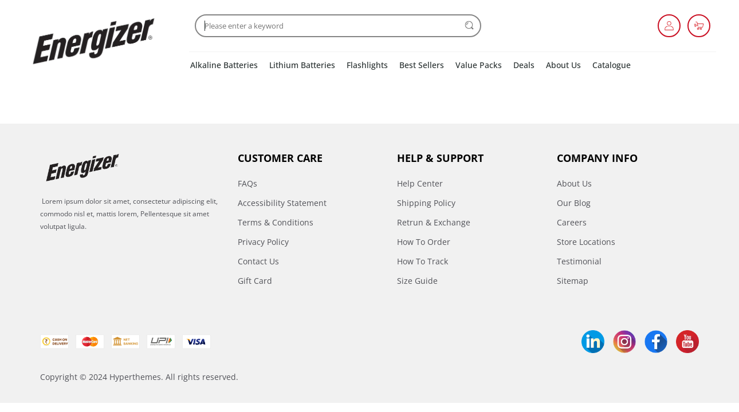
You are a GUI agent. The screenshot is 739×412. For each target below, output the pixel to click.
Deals (523, 65)
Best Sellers (421, 65)
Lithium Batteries (302, 65)
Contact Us (258, 261)
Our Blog (574, 202)
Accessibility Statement (282, 202)
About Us (563, 65)
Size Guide (417, 280)
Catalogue (611, 65)
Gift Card (255, 280)
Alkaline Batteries (224, 65)
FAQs (247, 183)
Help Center (420, 183)
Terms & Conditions (275, 222)
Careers (572, 222)
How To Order (423, 241)
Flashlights (367, 65)
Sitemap (572, 280)
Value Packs (478, 65)
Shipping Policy (426, 202)
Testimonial (579, 261)
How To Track (422, 261)
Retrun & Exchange (433, 222)
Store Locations (586, 241)
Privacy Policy (263, 241)
